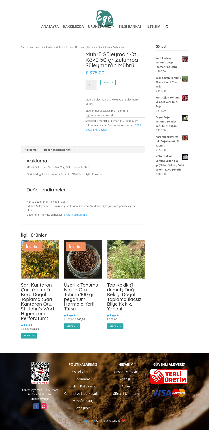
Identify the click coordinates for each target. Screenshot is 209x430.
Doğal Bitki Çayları (43, 47)
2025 (138, 125)
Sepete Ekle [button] (29, 335)
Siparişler (126, 379)
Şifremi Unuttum (126, 393)
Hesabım (140, 3)
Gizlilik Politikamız (83, 386)
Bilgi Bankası (131, 27)
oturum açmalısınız (75, 214)
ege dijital (89, 420)
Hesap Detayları (126, 371)
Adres (126, 386)
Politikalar (119, 3)
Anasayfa (50, 27)
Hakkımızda (73, 27)
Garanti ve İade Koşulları (83, 393)
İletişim (153, 27)
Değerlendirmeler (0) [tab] (57, 149)
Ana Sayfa (26, 47)
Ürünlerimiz (99, 27)
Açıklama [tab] (31, 149)
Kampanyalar (162, 3)
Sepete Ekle (108, 82)
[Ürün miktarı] (91, 85)
